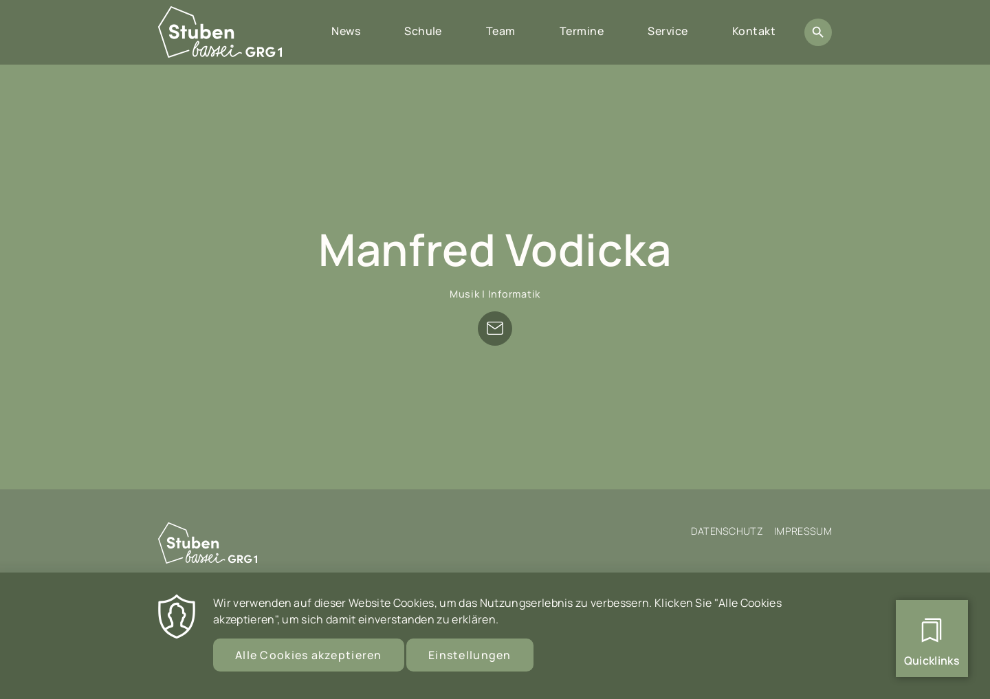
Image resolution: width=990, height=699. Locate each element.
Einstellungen (470, 658)
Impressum (803, 530)
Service (668, 30)
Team (501, 30)
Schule (423, 30)
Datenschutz (727, 530)
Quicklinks (932, 660)
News (345, 30)
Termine (582, 30)
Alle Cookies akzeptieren (308, 658)
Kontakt (754, 30)
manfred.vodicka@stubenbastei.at (495, 328)
